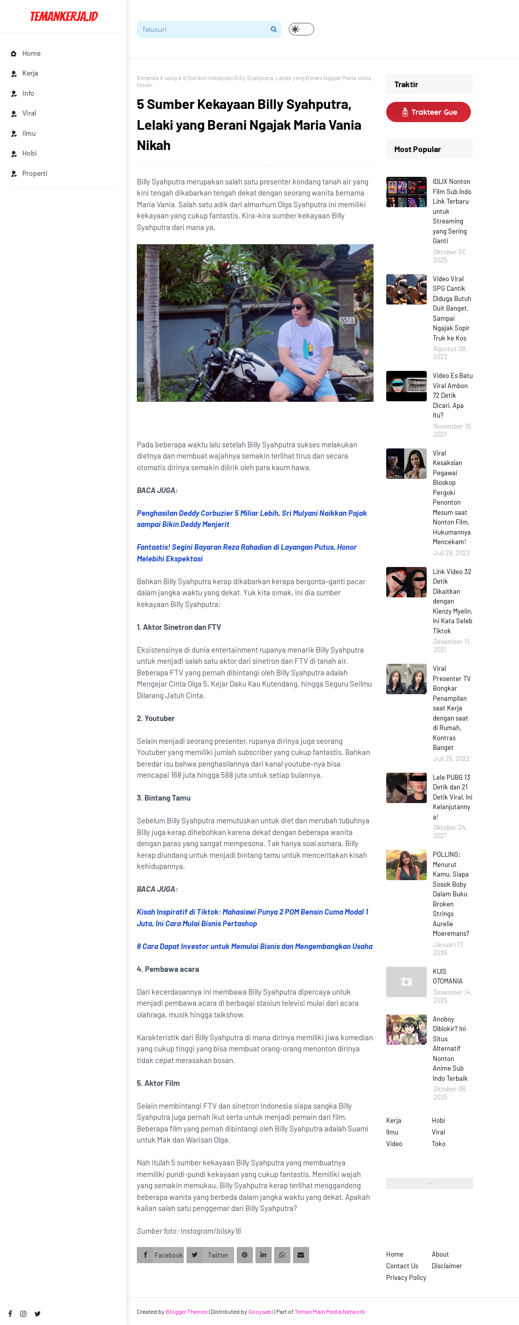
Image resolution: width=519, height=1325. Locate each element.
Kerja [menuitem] (24, 72)
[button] (301, 29)
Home (394, 1254)
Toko (439, 1144)
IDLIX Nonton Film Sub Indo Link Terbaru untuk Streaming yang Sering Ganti (452, 211)
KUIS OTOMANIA (448, 976)
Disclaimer (447, 1266)
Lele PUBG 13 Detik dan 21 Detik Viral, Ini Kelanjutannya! (452, 797)
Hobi (438, 1120)
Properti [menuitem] (29, 173)
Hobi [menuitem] (23, 152)
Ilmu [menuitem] (23, 133)
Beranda (148, 77)
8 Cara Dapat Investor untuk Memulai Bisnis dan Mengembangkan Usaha (255, 946)
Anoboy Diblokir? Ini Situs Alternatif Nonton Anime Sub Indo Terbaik (450, 1048)
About (440, 1254)
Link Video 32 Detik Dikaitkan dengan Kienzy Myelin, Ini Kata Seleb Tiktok (452, 601)
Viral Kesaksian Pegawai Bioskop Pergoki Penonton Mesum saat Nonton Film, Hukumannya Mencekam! (452, 497)
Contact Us (402, 1266)
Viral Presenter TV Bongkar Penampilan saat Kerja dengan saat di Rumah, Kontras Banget (452, 707)
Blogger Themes (187, 1311)
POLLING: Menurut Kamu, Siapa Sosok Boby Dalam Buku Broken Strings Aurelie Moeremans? (451, 893)
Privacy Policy (406, 1277)
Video (394, 1144)
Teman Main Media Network (329, 1311)
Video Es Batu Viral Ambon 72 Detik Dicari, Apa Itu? (453, 395)
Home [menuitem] (25, 53)
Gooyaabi (260, 1311)
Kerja (393, 1120)
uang (171, 77)
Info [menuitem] (22, 93)
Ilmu (392, 1132)
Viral (438, 1132)
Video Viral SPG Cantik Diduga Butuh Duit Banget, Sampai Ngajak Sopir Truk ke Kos (452, 308)
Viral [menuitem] (23, 112)
